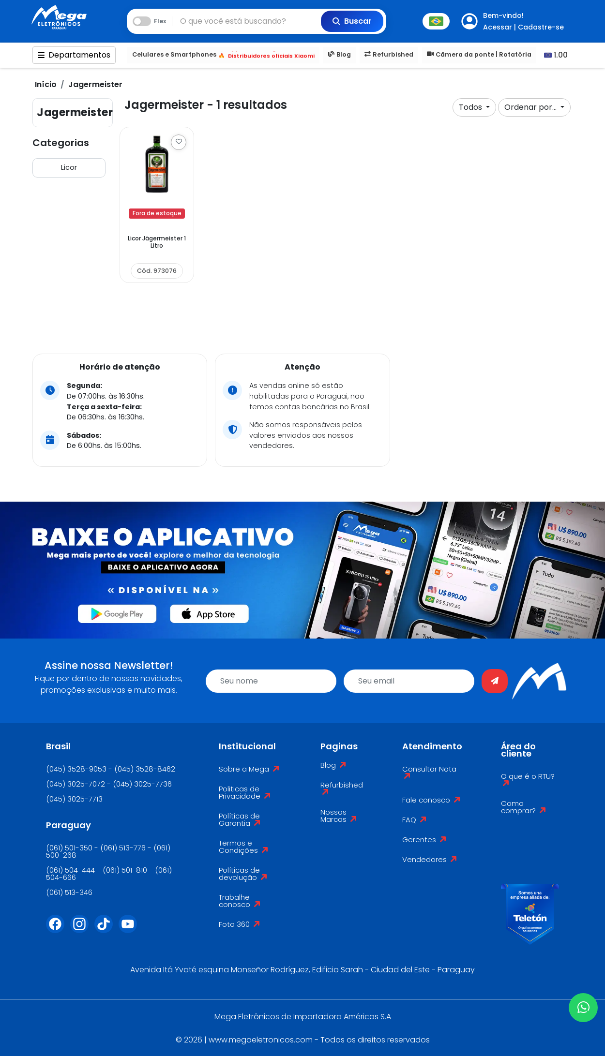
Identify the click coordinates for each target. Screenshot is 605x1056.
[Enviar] (495, 681)
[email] (409, 681)
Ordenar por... (531, 107)
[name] (271, 681)
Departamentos (74, 54)
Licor (69, 167)
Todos (471, 107)
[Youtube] (131, 930)
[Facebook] (58, 930)
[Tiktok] (106, 930)
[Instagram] (82, 930)
